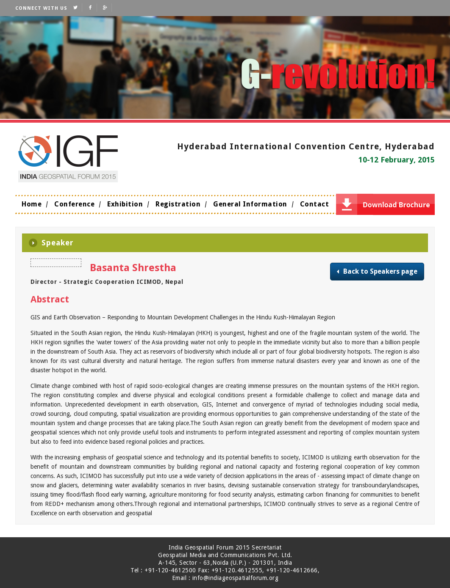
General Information (250, 204)
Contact (314, 204)
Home (32, 204)
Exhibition (125, 204)
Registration (178, 204)
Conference (74, 204)
